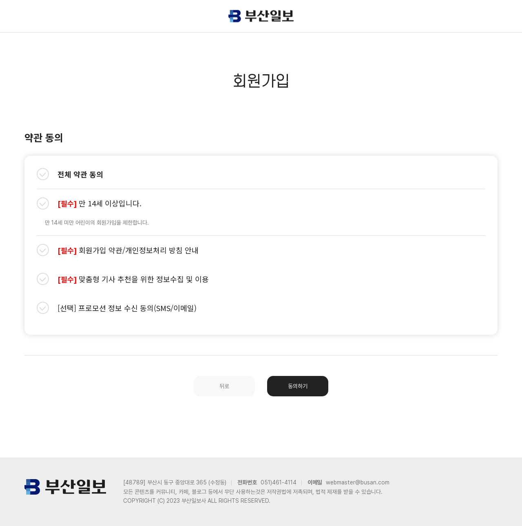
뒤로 (224, 386)
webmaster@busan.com (357, 482)
